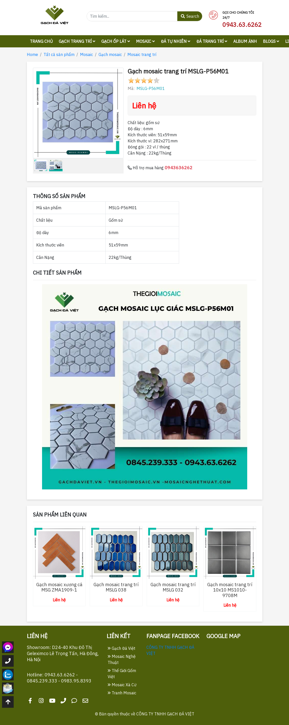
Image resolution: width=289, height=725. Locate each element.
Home (32, 54)
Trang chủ (41, 41)
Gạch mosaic (110, 54)
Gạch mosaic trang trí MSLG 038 (116, 587)
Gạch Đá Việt (121, 648)
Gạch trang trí (77, 41)
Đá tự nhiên (175, 41)
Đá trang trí (211, 41)
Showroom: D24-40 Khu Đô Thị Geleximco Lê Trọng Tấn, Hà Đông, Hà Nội (63, 653)
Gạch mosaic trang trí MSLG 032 (173, 587)
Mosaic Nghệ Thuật (122, 659)
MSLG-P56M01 (151, 88)
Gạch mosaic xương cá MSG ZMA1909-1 (59, 587)
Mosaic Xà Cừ (122, 684)
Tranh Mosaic (122, 692)
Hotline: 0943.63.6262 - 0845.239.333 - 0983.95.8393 (59, 678)
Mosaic (145, 41)
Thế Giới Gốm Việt (122, 673)
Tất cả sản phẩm (59, 54)
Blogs (271, 41)
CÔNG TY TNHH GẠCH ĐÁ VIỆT (165, 713)
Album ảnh (245, 41)
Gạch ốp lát (115, 41)
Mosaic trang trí (141, 54)
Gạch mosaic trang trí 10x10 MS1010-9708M (229, 590)
